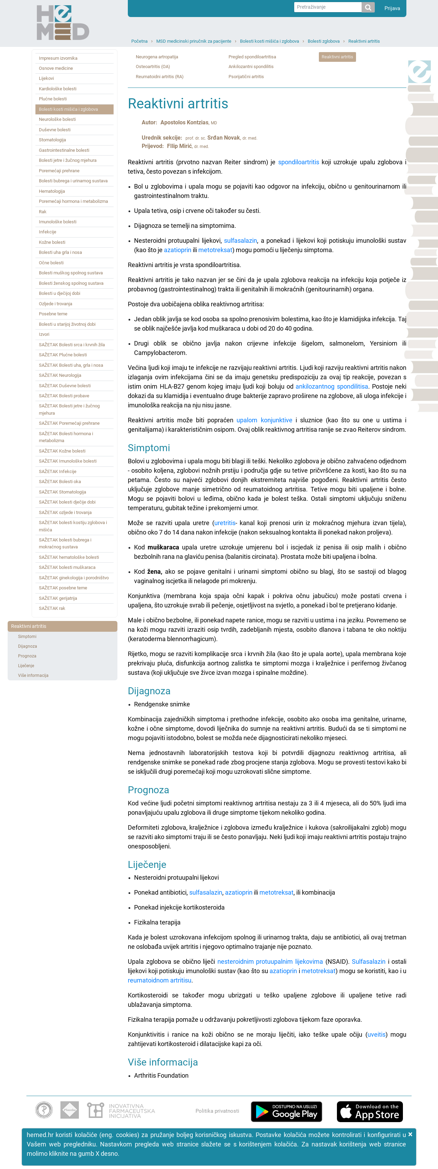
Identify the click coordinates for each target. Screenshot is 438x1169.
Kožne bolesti (52, 242)
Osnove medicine (56, 68)
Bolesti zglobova (324, 41)
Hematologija (52, 191)
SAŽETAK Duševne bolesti (65, 385)
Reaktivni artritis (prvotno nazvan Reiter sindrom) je (203, 162)
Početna (139, 41)
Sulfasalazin (369, 961)
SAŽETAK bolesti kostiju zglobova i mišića (73, 526)
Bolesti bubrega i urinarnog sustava (73, 180)
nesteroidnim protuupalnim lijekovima (270, 961)
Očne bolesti (51, 262)
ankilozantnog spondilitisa (332, 386)
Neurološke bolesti (57, 119)
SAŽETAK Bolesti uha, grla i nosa (71, 365)
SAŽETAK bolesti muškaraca (67, 567)
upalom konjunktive (264, 420)
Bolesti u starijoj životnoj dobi (67, 324)
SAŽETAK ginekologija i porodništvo (74, 577)
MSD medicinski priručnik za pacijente (193, 41)
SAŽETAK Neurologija (60, 375)
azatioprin (177, 250)
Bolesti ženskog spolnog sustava (71, 283)
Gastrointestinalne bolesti (64, 150)
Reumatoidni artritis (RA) (160, 76)
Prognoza (27, 656)
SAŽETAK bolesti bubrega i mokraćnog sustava (65, 543)
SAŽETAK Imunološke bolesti (68, 461)
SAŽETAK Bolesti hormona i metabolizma (66, 437)
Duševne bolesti (55, 129)
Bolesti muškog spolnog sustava (71, 272)
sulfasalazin (240, 240)
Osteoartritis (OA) (153, 66)
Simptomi (27, 636)
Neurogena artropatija (157, 56)
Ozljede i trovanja (55, 303)
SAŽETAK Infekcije (57, 471)
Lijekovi (46, 78)
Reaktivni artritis (364, 41)
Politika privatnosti (217, 1111)
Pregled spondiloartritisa (252, 56)
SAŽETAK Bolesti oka (60, 481)
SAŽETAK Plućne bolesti (63, 354)
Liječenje (26, 665)
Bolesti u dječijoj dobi (59, 293)
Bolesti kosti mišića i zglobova (269, 41)
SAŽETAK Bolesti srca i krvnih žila (72, 344)
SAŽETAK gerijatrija (58, 598)
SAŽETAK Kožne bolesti (62, 451)
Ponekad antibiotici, (161, 892)
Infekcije (47, 231)
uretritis (224, 523)
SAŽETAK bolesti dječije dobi (67, 502)
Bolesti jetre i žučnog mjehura (68, 160)
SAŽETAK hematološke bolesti (69, 557)
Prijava (392, 8)
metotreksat (215, 250)
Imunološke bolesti (57, 221)
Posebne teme (53, 313)
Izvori (44, 334)
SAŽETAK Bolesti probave (64, 395)
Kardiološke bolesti (57, 88)
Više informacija (33, 675)
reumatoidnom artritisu (159, 980)
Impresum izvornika (58, 58)
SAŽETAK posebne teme (63, 587)
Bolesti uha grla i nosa (60, 252)
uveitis (376, 1034)
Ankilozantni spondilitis (251, 66)
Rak (43, 211)
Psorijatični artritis (246, 76)
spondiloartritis (298, 162)
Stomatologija (52, 139)
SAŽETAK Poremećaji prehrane (69, 423)
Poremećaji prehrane (59, 170)
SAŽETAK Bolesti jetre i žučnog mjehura (69, 409)
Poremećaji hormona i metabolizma (73, 201)
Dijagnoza (27, 646)
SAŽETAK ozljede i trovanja (65, 512)
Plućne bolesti (53, 98)
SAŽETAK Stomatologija (62, 492)
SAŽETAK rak (52, 608)
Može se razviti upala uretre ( (171, 523)
